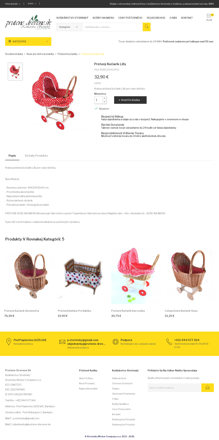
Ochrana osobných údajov (122, 386)
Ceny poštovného (121, 409)
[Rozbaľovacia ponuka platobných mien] (32, 3)
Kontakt (116, 414)
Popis (12, 155)
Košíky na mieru (120, 404)
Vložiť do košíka (130, 99)
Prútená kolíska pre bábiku (74, 311)
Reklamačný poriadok (123, 419)
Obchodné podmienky (123, 393)
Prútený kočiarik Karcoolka (128, 311)
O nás (115, 398)
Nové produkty (87, 383)
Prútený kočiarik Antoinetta (21, 311)
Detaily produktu (36, 155)
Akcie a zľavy (86, 378)
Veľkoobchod (119, 378)
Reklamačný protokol (123, 424)
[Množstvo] (98, 100)
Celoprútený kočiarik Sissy (181, 311)
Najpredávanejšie (88, 388)
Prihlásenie (11, 4)
